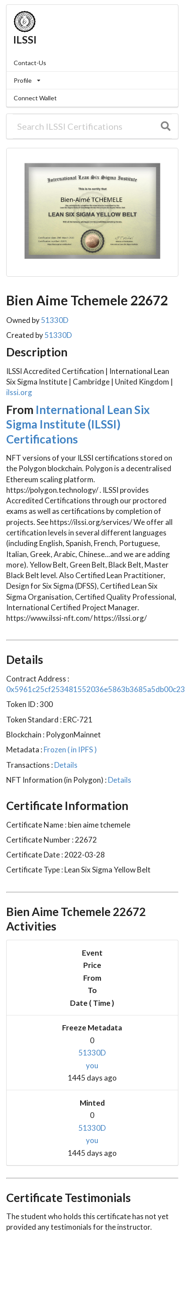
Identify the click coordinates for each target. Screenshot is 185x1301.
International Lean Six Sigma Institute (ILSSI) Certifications (78, 424)
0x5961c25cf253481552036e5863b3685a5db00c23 (95, 689)
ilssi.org (19, 392)
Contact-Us (30, 62)
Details (65, 765)
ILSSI (25, 39)
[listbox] (92, 80)
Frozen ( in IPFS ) (69, 749)
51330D (54, 320)
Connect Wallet (35, 98)
